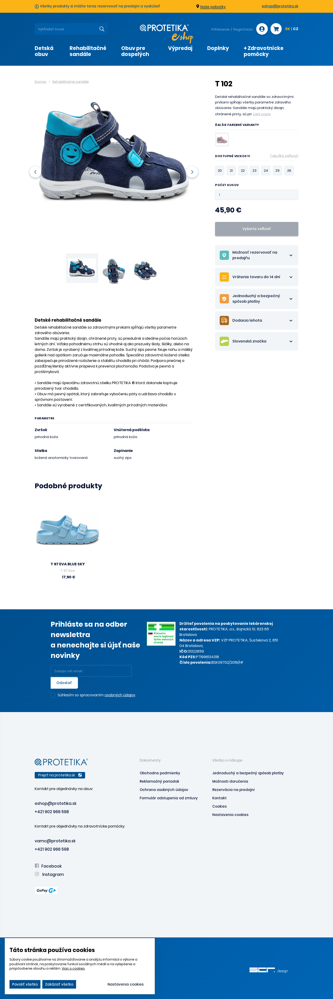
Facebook (48, 865)
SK (287, 29)
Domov (40, 81)
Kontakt (219, 797)
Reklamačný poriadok (159, 780)
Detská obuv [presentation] (44, 51)
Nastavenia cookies (230, 814)
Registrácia (242, 29)
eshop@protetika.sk (280, 6)
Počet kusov (227, 185)
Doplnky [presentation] (218, 48)
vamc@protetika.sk (55, 840)
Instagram (49, 874)
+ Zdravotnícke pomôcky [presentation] (264, 51)
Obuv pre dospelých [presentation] (135, 51)
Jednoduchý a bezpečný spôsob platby (248, 772)
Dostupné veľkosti (256, 157)
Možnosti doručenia (230, 780)
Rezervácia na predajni (233, 789)
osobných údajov (120, 694)
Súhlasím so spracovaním (96, 695)
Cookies (219, 805)
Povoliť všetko (25, 984)
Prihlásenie (220, 29)
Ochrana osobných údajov (164, 789)
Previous (34, 171)
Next (193, 171)
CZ (295, 29)
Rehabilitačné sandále (70, 81)
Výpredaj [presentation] (180, 48)
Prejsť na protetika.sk (60, 774)
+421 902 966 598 (52, 811)
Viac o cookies (73, 968)
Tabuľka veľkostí (284, 155)
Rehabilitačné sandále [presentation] (88, 51)
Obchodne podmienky (160, 772)
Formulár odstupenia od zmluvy (169, 797)
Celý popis (262, 114)
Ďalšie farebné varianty (237, 125)
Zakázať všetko (59, 984)
